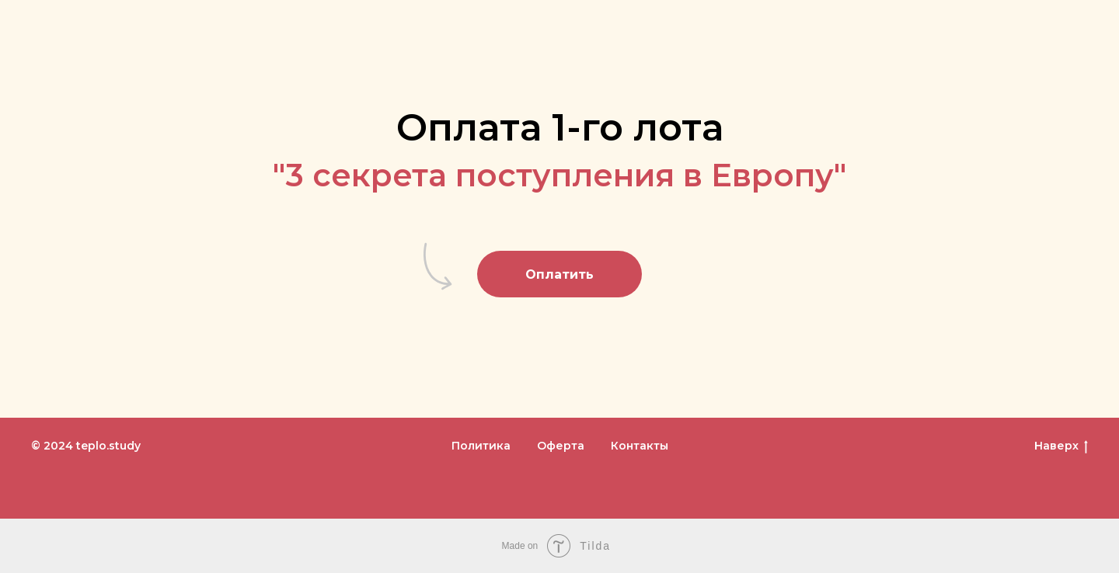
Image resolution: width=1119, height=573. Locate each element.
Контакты (639, 446)
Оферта (560, 446)
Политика (481, 446)
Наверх (1061, 446)
